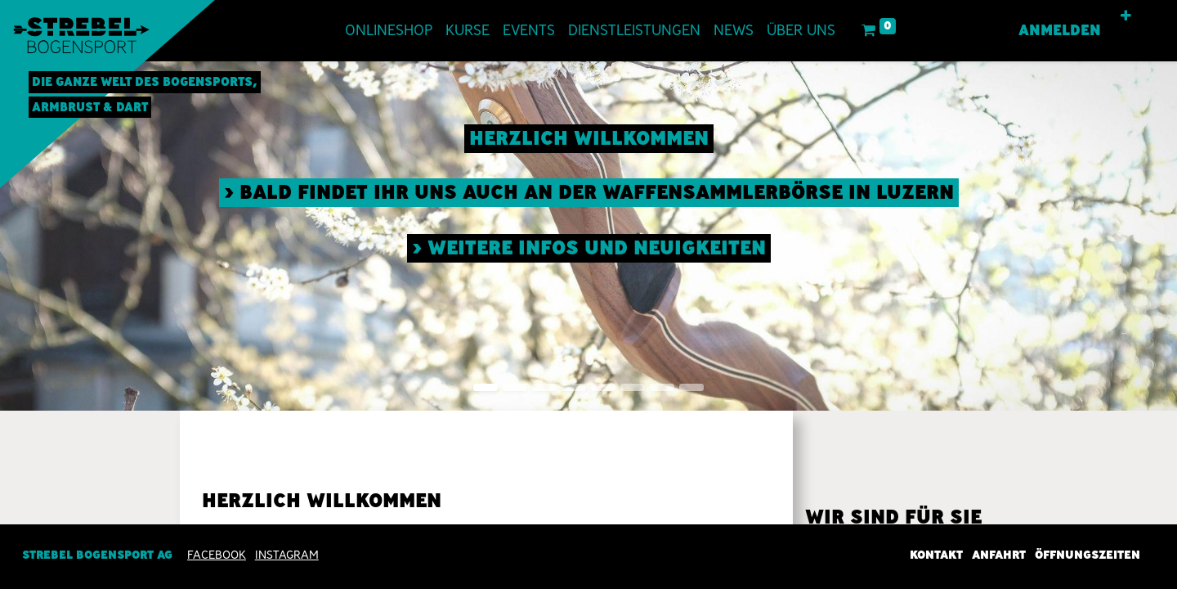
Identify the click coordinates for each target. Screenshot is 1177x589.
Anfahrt (999, 554)
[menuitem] (388, 31)
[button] (1126, 16)
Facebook (216, 554)
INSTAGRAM (287, 554)
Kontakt (936, 554)
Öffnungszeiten (1087, 554)
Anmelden (1059, 30)
